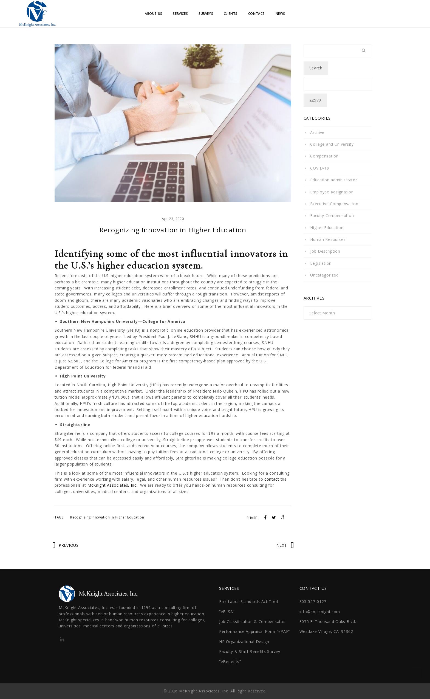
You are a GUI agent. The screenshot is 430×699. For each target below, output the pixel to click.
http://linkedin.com (62, 641)
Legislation (321, 263)
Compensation (324, 156)
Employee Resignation (331, 192)
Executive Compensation (334, 203)
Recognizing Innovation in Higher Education (107, 517)
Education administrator (333, 179)
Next (281, 545)
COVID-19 (319, 168)
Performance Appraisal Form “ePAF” (254, 631)
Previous (69, 545)
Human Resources (328, 239)
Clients (230, 13)
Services (180, 13)
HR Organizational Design (244, 641)
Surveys (206, 13)
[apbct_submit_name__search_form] (315, 100)
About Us (153, 13)
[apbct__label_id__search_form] (338, 84)
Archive (317, 132)
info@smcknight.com (319, 611)
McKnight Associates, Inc (112, 485)
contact (271, 479)
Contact (256, 13)
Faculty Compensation (332, 215)
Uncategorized (324, 275)
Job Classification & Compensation (253, 621)
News (280, 13)
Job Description (325, 251)
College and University (331, 144)
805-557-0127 (312, 601)
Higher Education (326, 227)
